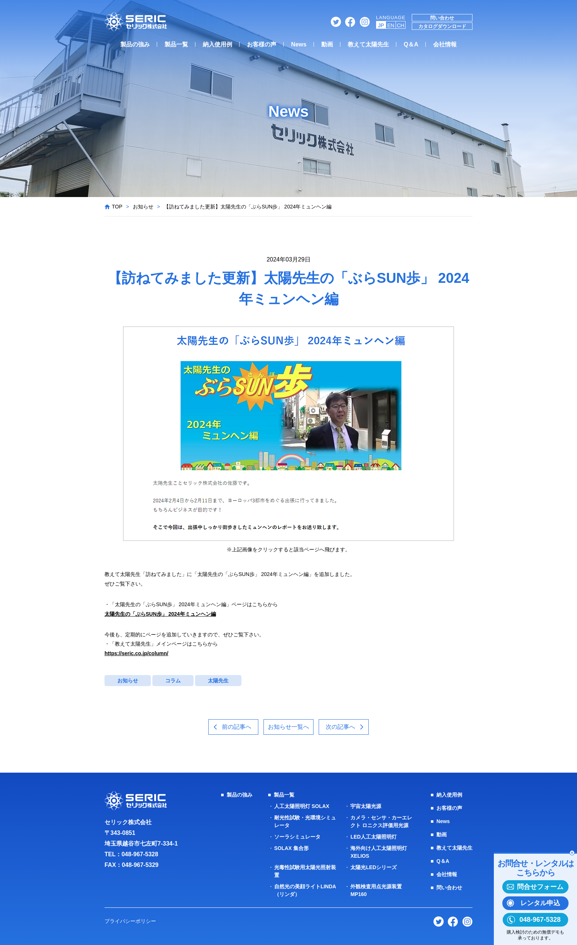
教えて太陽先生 (368, 44)
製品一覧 (176, 44)
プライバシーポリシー (130, 921)
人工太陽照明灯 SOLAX (301, 806)
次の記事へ (341, 727)
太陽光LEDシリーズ (373, 867)
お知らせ (143, 207)
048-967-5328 (139, 854)
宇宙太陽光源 (365, 806)
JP (381, 25)
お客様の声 (261, 44)
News (299, 44)
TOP (117, 207)
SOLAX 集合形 (291, 848)
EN (390, 25)
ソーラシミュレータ (297, 837)
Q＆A (411, 44)
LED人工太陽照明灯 (373, 837)
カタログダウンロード (442, 26)
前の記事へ (236, 727)
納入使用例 (217, 44)
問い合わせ (442, 18)
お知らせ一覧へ (288, 727)
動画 (327, 44)
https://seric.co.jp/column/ (136, 653)
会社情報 (445, 44)
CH (400, 25)
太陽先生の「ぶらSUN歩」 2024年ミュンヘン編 (160, 614)
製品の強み (135, 44)
